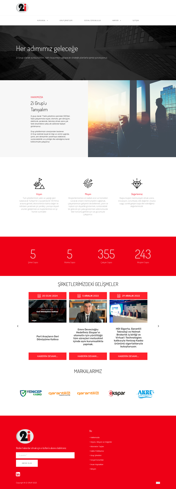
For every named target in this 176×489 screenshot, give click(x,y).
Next (158, 326)
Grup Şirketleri (95, 455)
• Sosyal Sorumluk (96, 460)
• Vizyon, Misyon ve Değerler (100, 442)
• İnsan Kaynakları (96, 464)
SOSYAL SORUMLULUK (92, 20)
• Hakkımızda (94, 437)
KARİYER (116, 20)
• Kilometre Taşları (96, 446)
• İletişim (92, 469)
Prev (17, 326)
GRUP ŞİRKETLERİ (66, 20)
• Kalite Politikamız (96, 451)
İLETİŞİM (136, 20)
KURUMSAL (42, 20)
